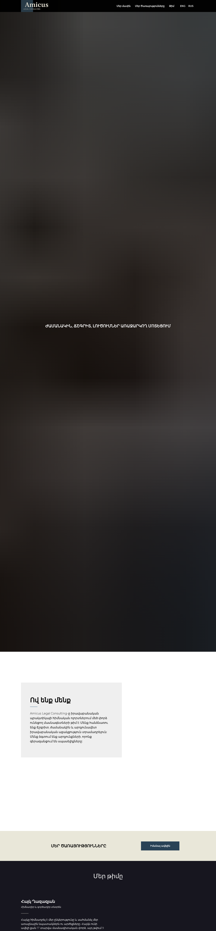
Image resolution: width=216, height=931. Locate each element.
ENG (182, 6)
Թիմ (171, 6)
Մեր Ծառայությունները (150, 6)
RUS (191, 6)
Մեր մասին (123, 6)
